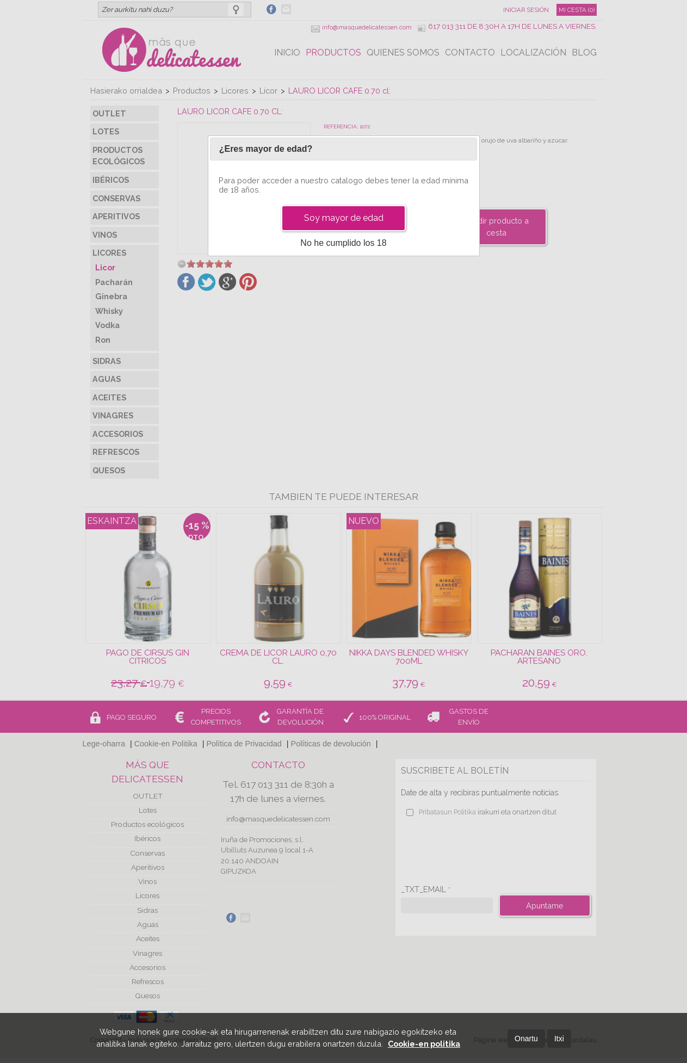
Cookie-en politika (424, 1043)
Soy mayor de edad (343, 218)
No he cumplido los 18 (343, 243)
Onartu (526, 1038)
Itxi (559, 1038)
